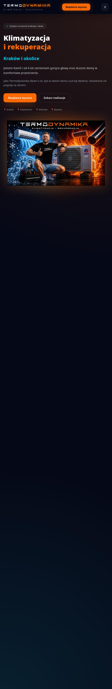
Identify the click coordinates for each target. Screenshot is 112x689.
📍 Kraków (9, 109)
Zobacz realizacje (54, 98)
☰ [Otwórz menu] (105, 7)
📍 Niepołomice (24, 109)
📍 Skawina (56, 109)
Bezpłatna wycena (76, 7)
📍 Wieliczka (42, 109)
